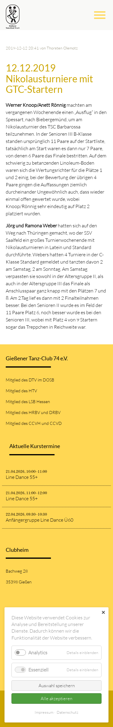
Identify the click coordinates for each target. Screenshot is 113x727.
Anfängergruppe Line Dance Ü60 (39, 519)
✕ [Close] (103, 612)
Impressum (44, 712)
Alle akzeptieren (56, 698)
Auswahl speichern (57, 685)
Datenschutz (67, 712)
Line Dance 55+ (22, 477)
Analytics (37, 653)
